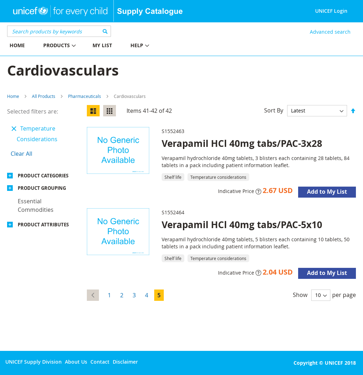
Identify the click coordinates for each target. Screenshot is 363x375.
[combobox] (59, 31)
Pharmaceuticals (84, 96)
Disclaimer (125, 361)
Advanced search (330, 31)
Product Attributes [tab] (43, 224)
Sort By (273, 110)
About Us (76, 361)
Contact (100, 361)
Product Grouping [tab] (42, 188)
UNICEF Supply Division (33, 361)
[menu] (91, 46)
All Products (43, 96)
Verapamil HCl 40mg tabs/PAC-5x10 (242, 224)
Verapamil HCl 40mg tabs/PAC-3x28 (242, 143)
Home (13, 96)
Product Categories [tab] (43, 175)
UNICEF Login (331, 10)
